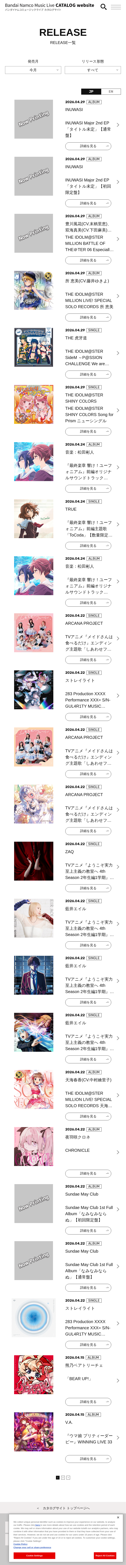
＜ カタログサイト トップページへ (63, 1508)
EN (111, 92)
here (38, 1528)
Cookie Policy (20, 1548)
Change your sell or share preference (32, 1551)
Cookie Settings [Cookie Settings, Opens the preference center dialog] (34, 1559)
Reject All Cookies (105, 1559)
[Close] (118, 1520)
